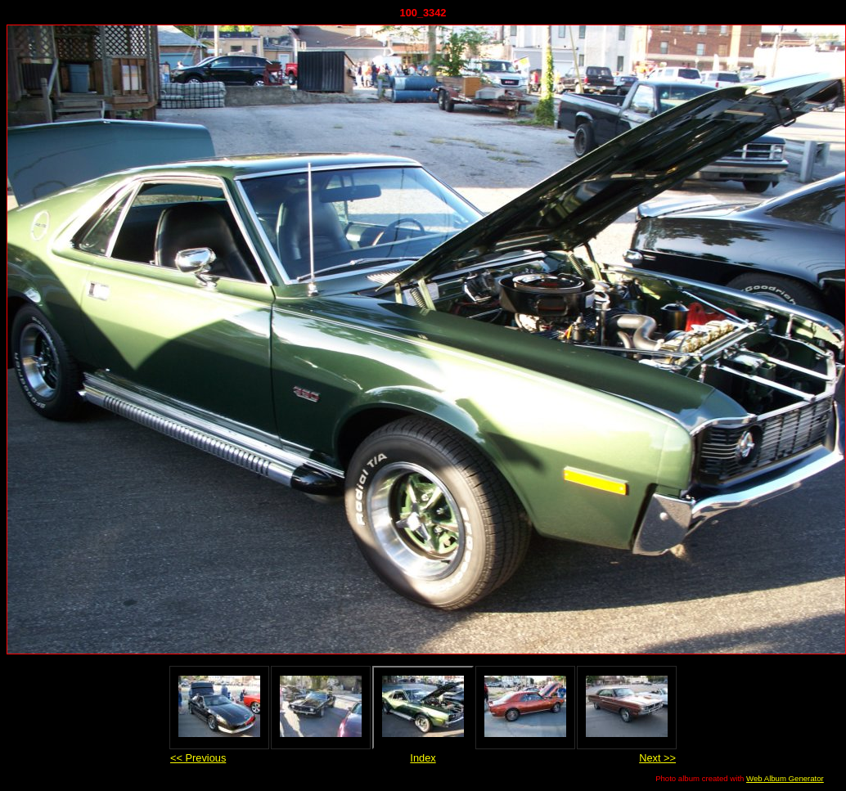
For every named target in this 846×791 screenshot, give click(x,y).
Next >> (657, 758)
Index (422, 758)
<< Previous (198, 758)
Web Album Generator (785, 778)
